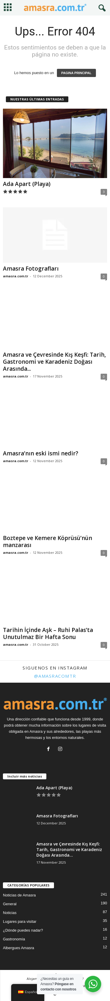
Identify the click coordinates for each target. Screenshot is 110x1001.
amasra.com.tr (15, 276)
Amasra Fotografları (31, 268)
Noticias (9, 913)
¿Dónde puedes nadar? (23, 930)
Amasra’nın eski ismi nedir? (40, 453)
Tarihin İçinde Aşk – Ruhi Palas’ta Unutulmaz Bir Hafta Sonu (48, 633)
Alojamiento (36, 978)
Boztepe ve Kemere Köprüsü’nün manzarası (47, 541)
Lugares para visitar (19, 921)
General (9, 904)
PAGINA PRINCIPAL (76, 73)
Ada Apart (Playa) (26, 184)
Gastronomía (14, 939)
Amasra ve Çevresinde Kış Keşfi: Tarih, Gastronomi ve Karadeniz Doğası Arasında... (54, 362)
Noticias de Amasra (19, 895)
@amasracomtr (55, 676)
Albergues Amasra (18, 948)
